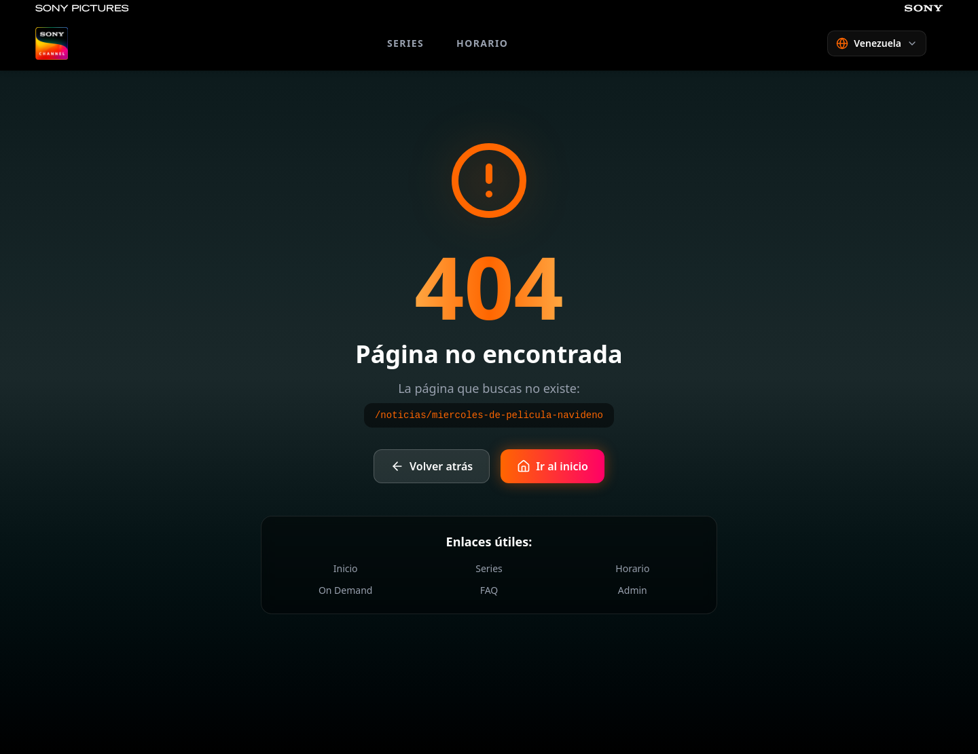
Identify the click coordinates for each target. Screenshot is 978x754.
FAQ (489, 590)
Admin (632, 590)
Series (489, 568)
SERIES (405, 43)
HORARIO (482, 43)
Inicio (345, 568)
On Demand (346, 590)
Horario (632, 568)
